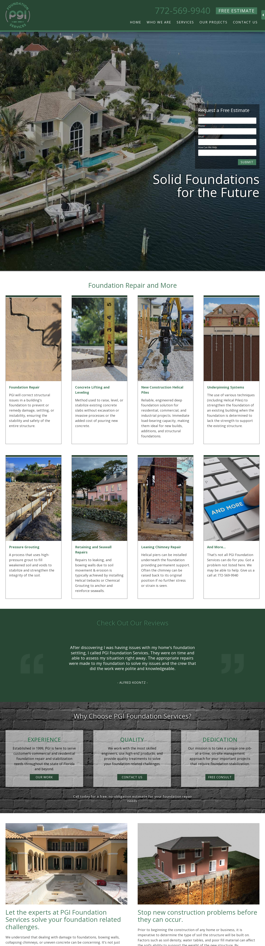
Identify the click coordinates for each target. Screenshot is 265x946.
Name (201, 115)
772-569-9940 (182, 10)
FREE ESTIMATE (237, 11)
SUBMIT (247, 162)
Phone (201, 125)
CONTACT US (132, 777)
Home (135, 22)
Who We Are (159, 22)
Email (201, 136)
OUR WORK (44, 777)
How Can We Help (207, 147)
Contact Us (245, 22)
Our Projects (213, 22)
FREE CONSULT (220, 777)
